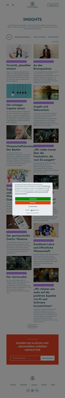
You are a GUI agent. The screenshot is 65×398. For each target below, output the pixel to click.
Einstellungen (33, 206)
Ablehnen (33, 202)
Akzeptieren (33, 199)
